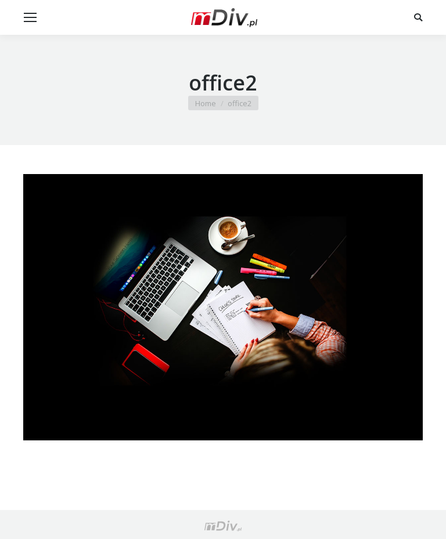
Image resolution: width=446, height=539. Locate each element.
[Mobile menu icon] (30, 17)
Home (205, 103)
